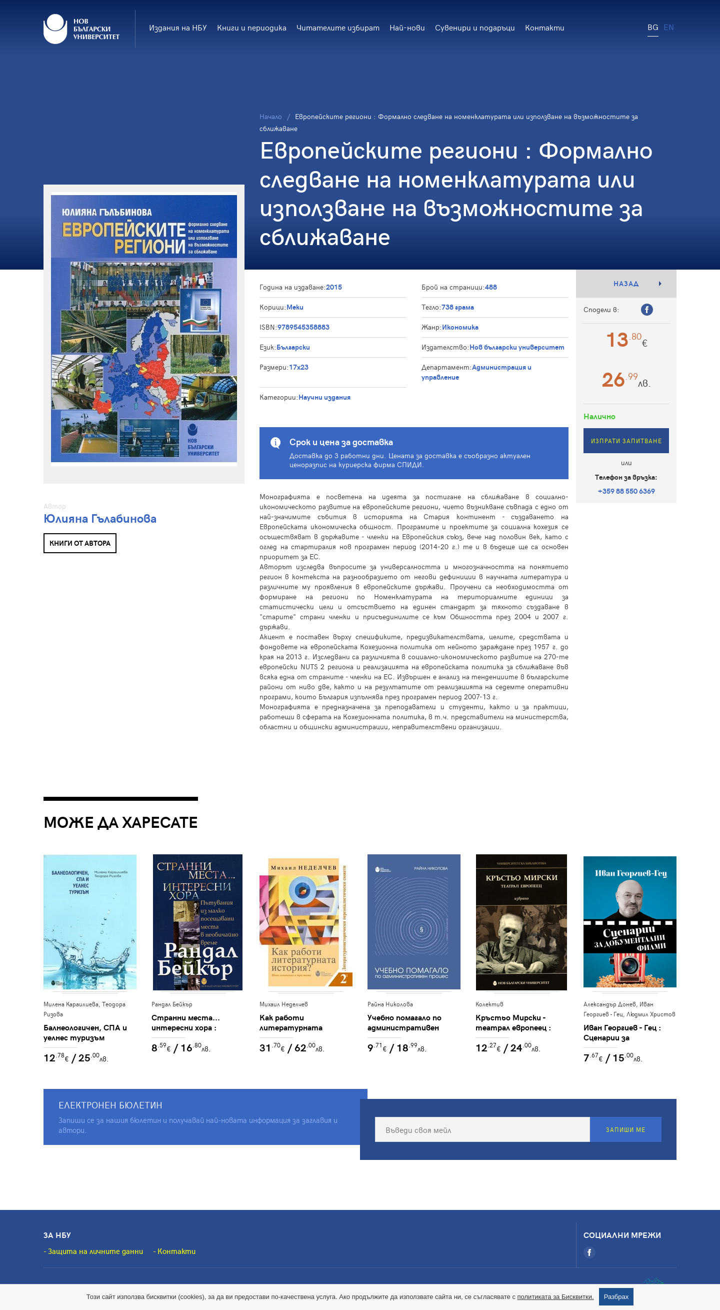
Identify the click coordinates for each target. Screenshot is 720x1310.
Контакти (544, 27)
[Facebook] (590, 1252)
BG (653, 26)
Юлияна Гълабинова (100, 518)
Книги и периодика (251, 27)
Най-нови (407, 27)
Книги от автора (80, 543)
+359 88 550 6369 (626, 491)
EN (669, 26)
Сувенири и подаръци (475, 27)
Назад (626, 283)
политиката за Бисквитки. (556, 1296)
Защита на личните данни (95, 1251)
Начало (271, 116)
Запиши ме (626, 1129)
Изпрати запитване (626, 441)
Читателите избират (338, 27)
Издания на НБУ (178, 27)
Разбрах (616, 1296)
